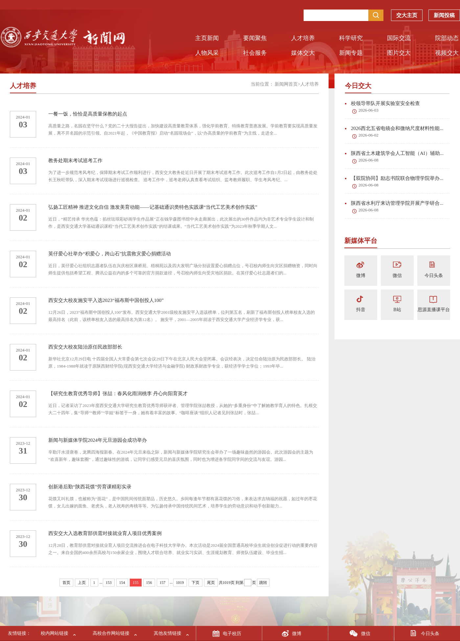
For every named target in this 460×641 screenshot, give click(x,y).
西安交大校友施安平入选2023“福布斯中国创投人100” (106, 300)
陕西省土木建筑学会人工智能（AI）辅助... (394, 153)
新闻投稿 (444, 16)
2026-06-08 (368, 160)
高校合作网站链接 (111, 633)
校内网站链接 (54, 633)
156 (149, 582)
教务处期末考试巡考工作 (75, 160)
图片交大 (399, 53)
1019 (180, 582)
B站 (397, 309)
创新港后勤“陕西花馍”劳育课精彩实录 (89, 486)
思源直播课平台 (434, 309)
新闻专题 (351, 53)
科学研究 (351, 38)
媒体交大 (303, 53)
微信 (397, 275)
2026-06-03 (368, 110)
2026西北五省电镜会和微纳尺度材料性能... (394, 128)
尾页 (211, 582)
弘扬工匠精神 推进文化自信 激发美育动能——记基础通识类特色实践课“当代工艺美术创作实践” (152, 207)
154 (122, 582)
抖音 (360, 309)
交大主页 (406, 16)
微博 (360, 275)
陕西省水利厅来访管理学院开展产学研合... (394, 203)
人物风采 (207, 53)
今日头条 (434, 275)
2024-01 (23, 117)
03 (23, 124)
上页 (82, 582)
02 (23, 218)
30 (23, 497)
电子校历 (232, 633)
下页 (195, 582)
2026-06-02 (368, 135)
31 (23, 451)
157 (163, 582)
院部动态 (447, 38)
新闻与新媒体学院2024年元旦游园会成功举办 (97, 440)
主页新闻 (207, 38)
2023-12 (23, 443)
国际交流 (399, 38)
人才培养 (303, 38)
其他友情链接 (167, 633)
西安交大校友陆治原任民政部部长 (85, 347)
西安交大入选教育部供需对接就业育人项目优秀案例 (105, 533)
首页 (66, 582)
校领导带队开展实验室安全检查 (382, 103)
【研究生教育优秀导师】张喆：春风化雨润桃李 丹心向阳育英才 (118, 393)
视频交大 (447, 53)
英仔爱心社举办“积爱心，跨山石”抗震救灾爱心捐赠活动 (109, 253)
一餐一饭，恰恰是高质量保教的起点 (87, 114)
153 (109, 582)
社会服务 (255, 53)
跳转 (263, 582)
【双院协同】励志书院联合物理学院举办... (394, 178)
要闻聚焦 (255, 38)
